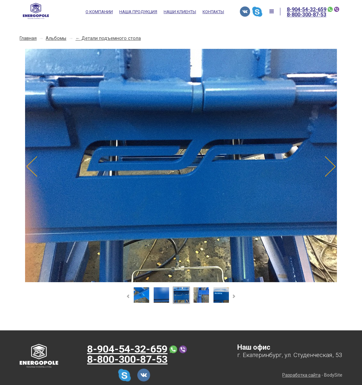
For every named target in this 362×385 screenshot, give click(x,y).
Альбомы (56, 38)
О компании (99, 12)
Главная (28, 38)
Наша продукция (138, 12)
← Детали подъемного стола (108, 38)
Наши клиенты (180, 12)
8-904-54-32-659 (306, 9)
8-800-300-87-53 (306, 14)
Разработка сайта (301, 375)
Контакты (213, 12)
